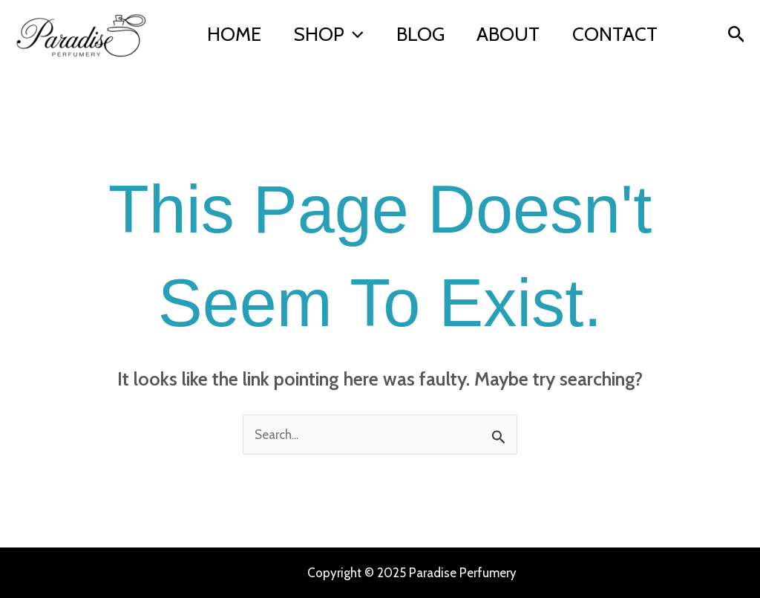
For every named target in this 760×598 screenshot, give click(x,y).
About (529, 24)
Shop (338, 24)
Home (237, 24)
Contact (252, 46)
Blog (435, 24)
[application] (363, 24)
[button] (736, 35)
